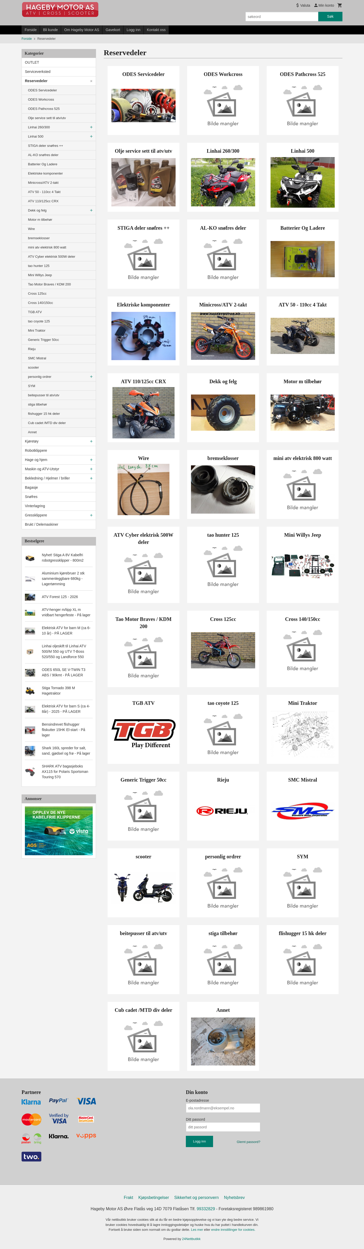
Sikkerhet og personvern (196, 1197)
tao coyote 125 (39, 321)
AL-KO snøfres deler (43, 155)
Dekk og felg (37, 210)
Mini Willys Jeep (40, 275)
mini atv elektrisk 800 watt (47, 247)
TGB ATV (35, 312)
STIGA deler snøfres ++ (45, 146)
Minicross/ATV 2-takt (43, 183)
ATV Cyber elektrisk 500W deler (51, 256)
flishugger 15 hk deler (44, 414)
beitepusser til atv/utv (43, 395)
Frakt (128, 1197)
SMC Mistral (37, 358)
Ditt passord (195, 1119)
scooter (33, 367)
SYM (31, 386)
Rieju (32, 349)
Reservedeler (36, 81)
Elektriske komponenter (45, 173)
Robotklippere (36, 450)
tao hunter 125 (39, 266)
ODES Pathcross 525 (44, 109)
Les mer (197, 1230)
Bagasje (31, 487)
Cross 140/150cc (40, 303)
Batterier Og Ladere (42, 164)
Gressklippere (36, 515)
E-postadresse (197, 1100)
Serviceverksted (38, 72)
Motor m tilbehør (40, 220)
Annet (32, 432)
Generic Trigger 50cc (43, 340)
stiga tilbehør (37, 404)
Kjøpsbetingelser (153, 1197)
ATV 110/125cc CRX (43, 201)
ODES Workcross (41, 99)
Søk (330, 16)
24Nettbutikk (191, 1239)
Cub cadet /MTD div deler (47, 423)
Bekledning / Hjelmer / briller (47, 478)
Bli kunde (50, 30)
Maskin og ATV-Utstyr (42, 469)
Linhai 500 (35, 136)
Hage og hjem (36, 460)
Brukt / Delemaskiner (41, 524)
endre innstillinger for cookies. (233, 1230)
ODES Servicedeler (42, 90)
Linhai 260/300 (39, 127)
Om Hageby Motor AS (81, 30)
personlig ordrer (39, 377)
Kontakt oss (156, 30)
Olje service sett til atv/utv (47, 118)
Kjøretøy (32, 441)
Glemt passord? (248, 1142)
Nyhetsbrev (234, 1197)
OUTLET (32, 62)
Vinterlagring (35, 506)
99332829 (206, 1209)
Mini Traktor (36, 330)
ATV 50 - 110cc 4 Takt (44, 192)
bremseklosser (39, 238)
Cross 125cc (37, 293)
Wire (31, 229)
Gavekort (113, 30)
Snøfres (31, 497)
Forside (31, 30)
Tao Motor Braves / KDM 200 (49, 284)
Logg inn (133, 30)
